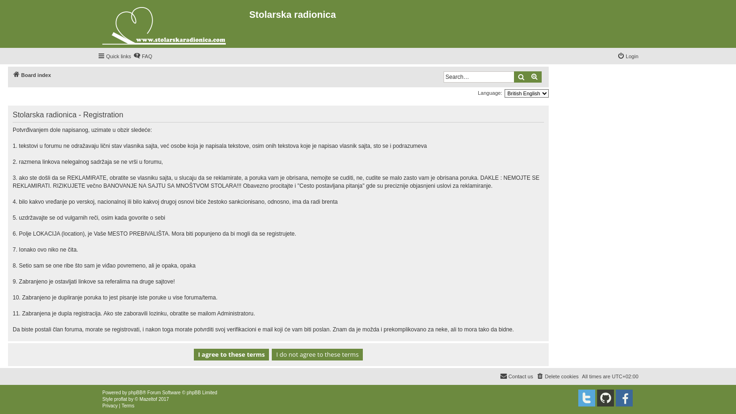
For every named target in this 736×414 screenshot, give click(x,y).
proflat (120, 399)
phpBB (136, 392)
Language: (490, 93)
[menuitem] (142, 56)
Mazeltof (148, 399)
